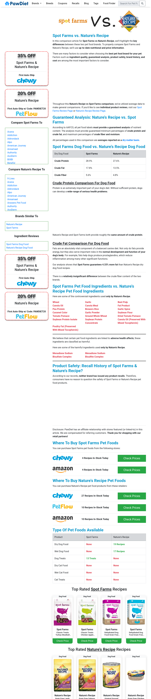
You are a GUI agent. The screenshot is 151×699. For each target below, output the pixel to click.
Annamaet (12, 149)
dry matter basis (130, 140)
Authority (12, 152)
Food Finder (109, 3)
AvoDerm (12, 156)
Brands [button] (36, 3)
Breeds (49, 3)
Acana (10, 131)
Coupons (62, 3)
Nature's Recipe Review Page (90, 110)
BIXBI (10, 159)
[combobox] (128, 3)
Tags (95, 3)
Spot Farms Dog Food (17, 244)
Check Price (62, 641)
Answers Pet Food (16, 202)
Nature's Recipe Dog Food (19, 247)
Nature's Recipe (14, 224)
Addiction (12, 135)
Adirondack (13, 138)
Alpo (9, 142)
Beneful (11, 163)
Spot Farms (12, 227)
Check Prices (131, 458)
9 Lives (11, 178)
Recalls (75, 3)
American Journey (16, 145)
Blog (86, 3)
